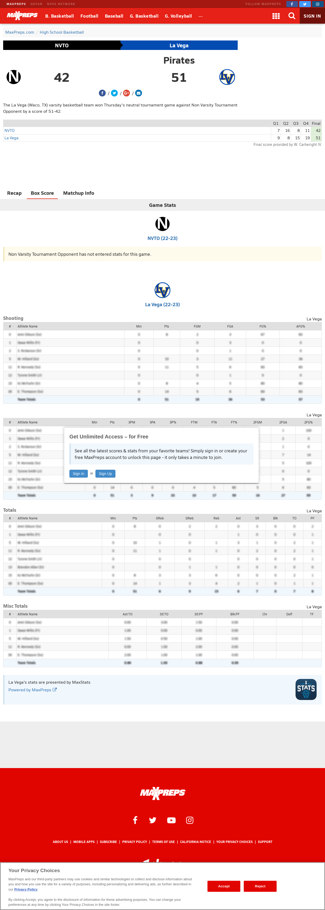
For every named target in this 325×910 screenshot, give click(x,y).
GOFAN (37, 4)
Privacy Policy (134, 842)
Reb (216, 518)
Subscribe (108, 842)
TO (294, 518)
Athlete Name (28, 326)
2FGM (257, 422)
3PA (152, 422)
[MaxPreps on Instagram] (318, 4)
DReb (190, 518)
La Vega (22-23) (162, 304)
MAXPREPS (16, 4)
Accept (224, 886)
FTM (194, 422)
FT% (234, 422)
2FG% (308, 422)
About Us (60, 842)
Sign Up (105, 474)
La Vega (179, 45)
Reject (260, 886)
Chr (264, 614)
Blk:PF (235, 614)
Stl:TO (164, 614)
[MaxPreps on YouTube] (171, 820)
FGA (230, 326)
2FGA (283, 422)
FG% (263, 326)
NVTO (62, 45)
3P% (173, 422)
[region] (162, 886)
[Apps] (276, 16)
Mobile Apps (84, 842)
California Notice (195, 842)
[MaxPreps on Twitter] (305, 4)
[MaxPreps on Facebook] (292, 4)
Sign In (78, 474)
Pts (166, 326)
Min (139, 326)
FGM (197, 326)
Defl (289, 614)
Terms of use (163, 842)
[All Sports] (200, 16)
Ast (238, 518)
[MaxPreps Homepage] (163, 793)
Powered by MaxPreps (32, 689)
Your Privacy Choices (234, 842)
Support (265, 842)
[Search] (292, 16)
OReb (160, 518)
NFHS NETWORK (61, 4)
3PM (131, 422)
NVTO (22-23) (162, 238)
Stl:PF (199, 614)
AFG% (300, 326)
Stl (257, 518)
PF (312, 518)
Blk (275, 518)
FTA (214, 422)
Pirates (179, 60)
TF (312, 614)
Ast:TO (127, 614)
